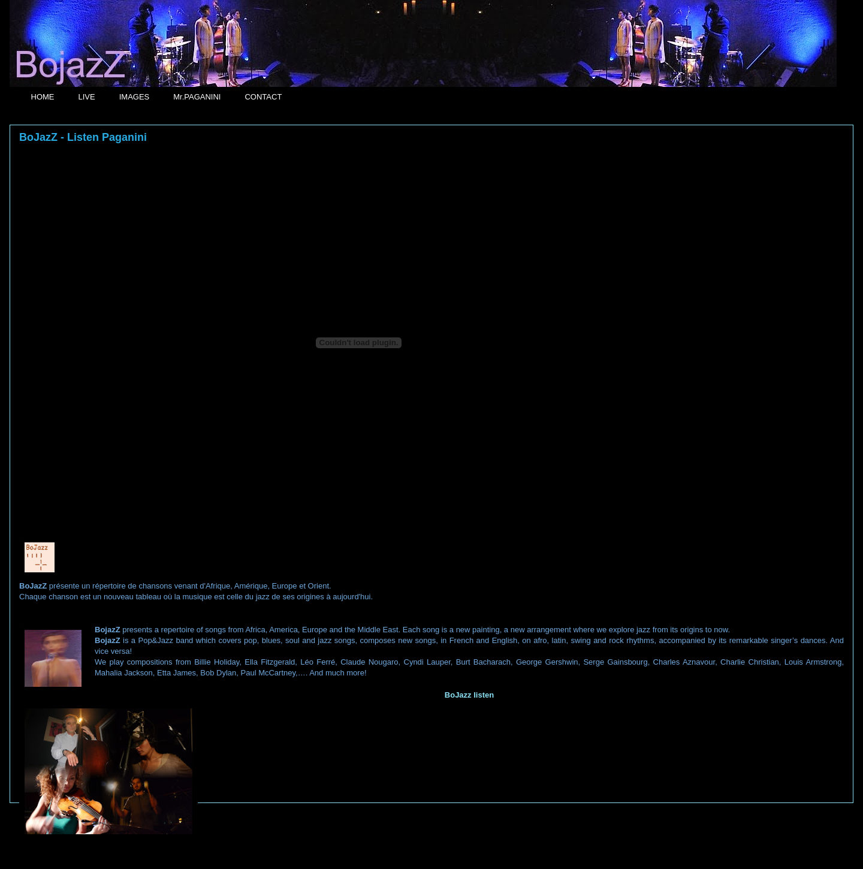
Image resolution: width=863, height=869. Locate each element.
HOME (43, 96)
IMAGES (134, 96)
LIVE (87, 96)
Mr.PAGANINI (197, 96)
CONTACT (263, 96)
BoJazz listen (469, 694)
